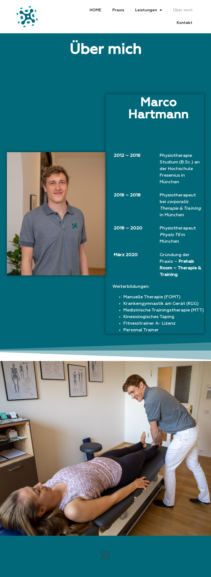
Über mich (182, 10)
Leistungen (148, 10)
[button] (105, 555)
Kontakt (184, 23)
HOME (95, 10)
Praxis (118, 10)
